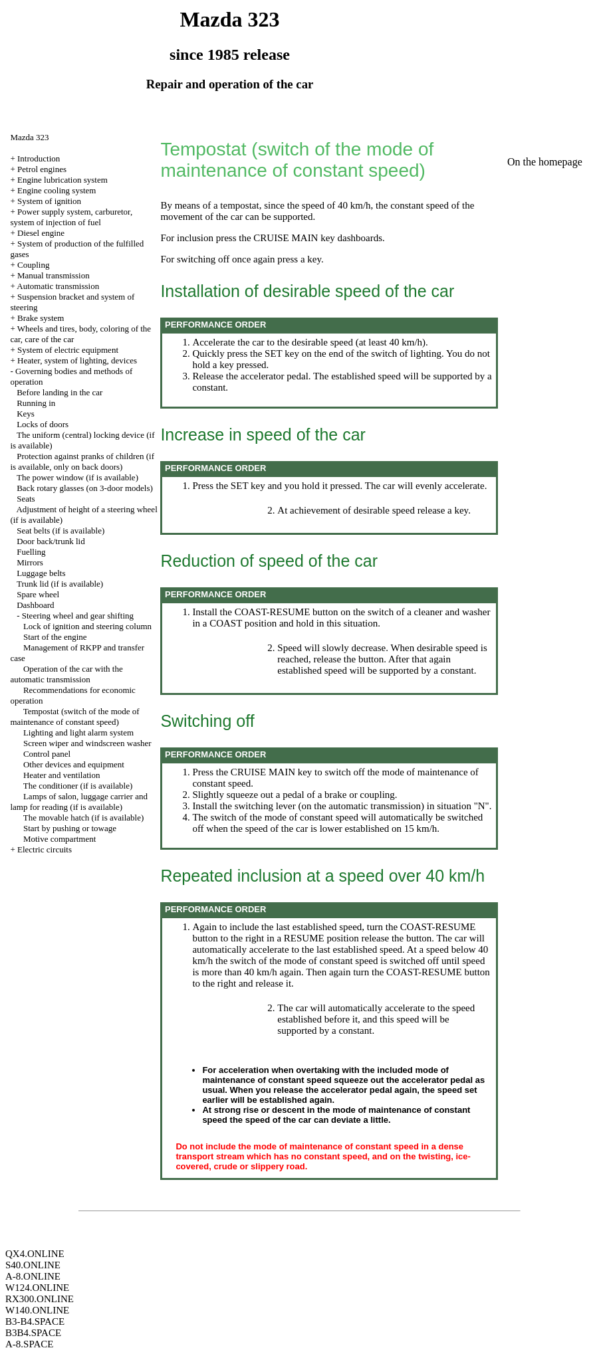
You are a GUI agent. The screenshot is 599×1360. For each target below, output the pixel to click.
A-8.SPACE (29, 1344)
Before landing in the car (59, 392)
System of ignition (49, 201)
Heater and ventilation (61, 775)
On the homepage (544, 161)
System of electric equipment (67, 350)
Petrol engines (41, 169)
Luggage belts (41, 573)
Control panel (46, 754)
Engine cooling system (56, 190)
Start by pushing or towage (69, 828)
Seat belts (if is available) (60, 530)
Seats (26, 499)
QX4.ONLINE (34, 1253)
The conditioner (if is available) (78, 786)
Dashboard (35, 605)
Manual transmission (53, 275)
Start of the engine (55, 637)
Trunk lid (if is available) (60, 584)
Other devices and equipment (73, 764)
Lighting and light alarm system (78, 732)
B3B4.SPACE (33, 1332)
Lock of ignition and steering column (87, 626)
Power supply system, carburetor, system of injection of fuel (71, 217)
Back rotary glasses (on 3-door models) (85, 488)
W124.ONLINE (37, 1287)
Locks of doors (42, 424)
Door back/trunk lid (51, 541)
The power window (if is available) (77, 477)
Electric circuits (44, 849)
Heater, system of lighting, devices (77, 360)
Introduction (38, 158)
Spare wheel (38, 594)
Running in (36, 403)
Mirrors (30, 562)
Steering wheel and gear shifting (78, 616)
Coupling (33, 265)
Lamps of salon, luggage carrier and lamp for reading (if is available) (78, 801)
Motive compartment (59, 839)
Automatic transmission (58, 286)
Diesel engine (40, 233)
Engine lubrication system (62, 180)
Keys (26, 414)
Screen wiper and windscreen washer (87, 743)
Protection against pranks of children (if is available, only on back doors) (82, 461)
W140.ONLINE (37, 1310)
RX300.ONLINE (39, 1299)
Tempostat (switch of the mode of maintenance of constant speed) (74, 716)
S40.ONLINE (32, 1265)
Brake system (40, 318)
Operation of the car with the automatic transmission (66, 674)
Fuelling (31, 552)
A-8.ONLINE (32, 1276)
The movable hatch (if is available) (83, 818)
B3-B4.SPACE (34, 1321)
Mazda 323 (29, 137)
